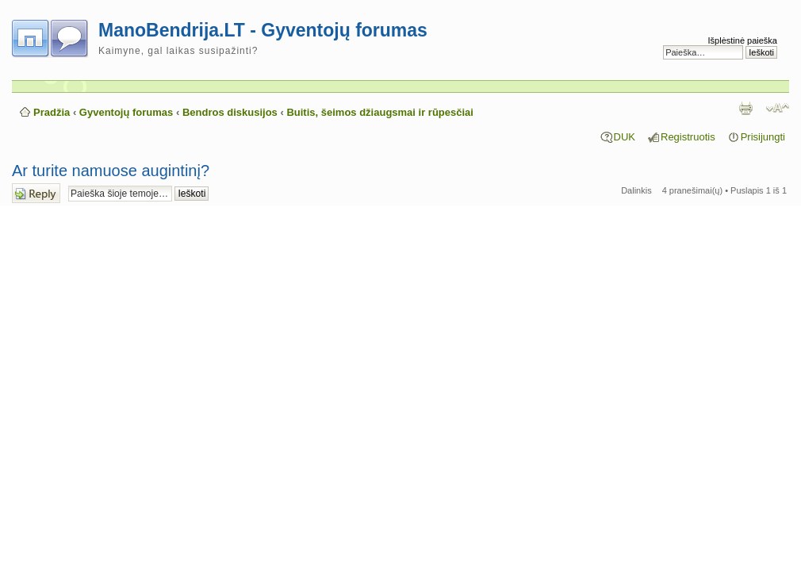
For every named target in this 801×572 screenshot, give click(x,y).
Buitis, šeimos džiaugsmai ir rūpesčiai (379, 112)
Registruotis (688, 137)
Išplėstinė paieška (742, 40)
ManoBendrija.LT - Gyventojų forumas (262, 30)
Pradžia (51, 112)
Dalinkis (636, 190)
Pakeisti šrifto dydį (777, 108)
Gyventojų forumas (126, 112)
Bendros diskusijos (230, 112)
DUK (624, 137)
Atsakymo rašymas (36, 193)
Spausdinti (745, 108)
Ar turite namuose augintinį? (110, 170)
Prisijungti (763, 137)
